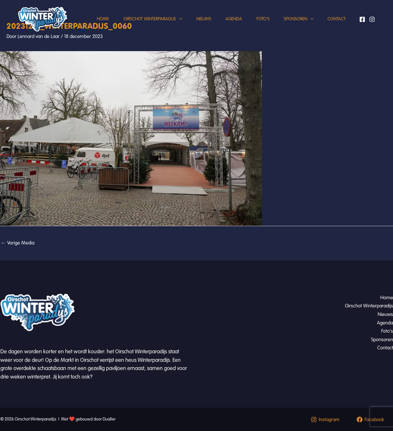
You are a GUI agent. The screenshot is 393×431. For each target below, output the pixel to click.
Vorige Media (17, 243)
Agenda (226, 24)
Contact (336, 24)
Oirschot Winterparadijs (140, 24)
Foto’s (257, 24)
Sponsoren (295, 24)
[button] (167, 24)
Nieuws (194, 24)
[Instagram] (372, 25)
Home (89, 24)
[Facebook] (362, 25)
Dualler (109, 419)
